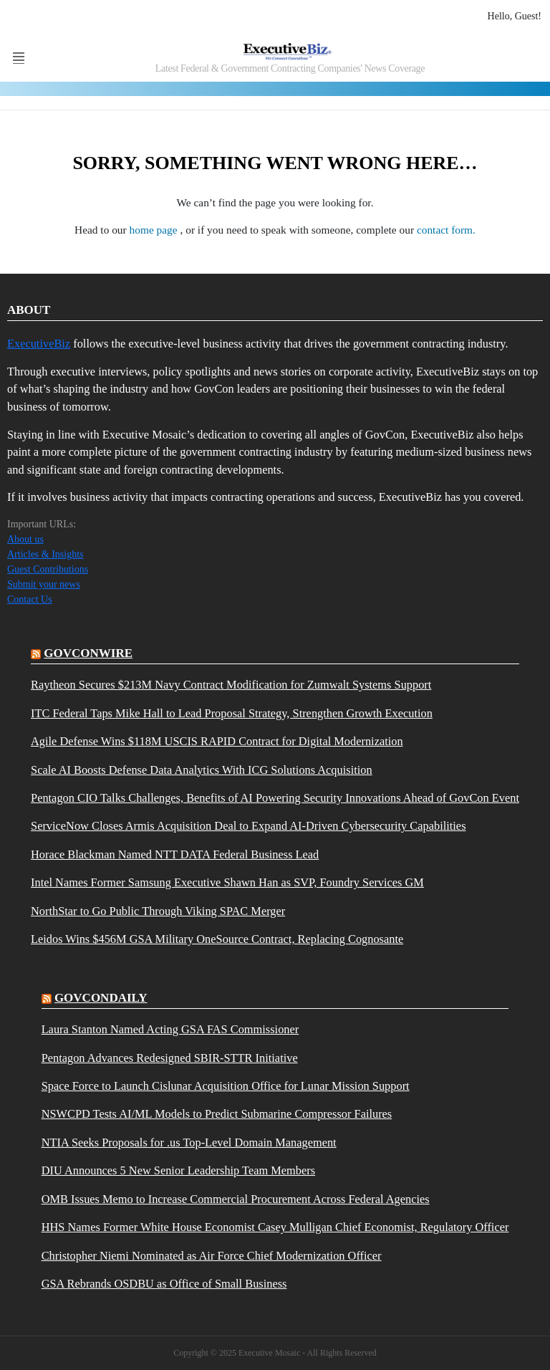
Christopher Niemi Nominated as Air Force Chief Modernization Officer (212, 1256)
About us (25, 539)
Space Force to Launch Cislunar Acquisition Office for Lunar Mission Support (226, 1086)
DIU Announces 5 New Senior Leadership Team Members (178, 1170)
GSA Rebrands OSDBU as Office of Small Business (164, 1284)
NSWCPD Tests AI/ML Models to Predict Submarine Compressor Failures (217, 1114)
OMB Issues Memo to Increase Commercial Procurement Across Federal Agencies (236, 1199)
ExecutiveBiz (38, 343)
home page (155, 230)
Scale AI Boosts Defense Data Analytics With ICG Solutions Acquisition (201, 770)
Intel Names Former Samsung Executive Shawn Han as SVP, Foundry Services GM (227, 882)
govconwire (88, 653)
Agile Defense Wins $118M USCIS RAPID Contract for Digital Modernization (217, 741)
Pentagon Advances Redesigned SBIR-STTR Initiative (170, 1058)
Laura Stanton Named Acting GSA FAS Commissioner (170, 1029)
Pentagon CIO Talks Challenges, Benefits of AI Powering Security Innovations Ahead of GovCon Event (275, 798)
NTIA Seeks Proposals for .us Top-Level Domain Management (189, 1142)
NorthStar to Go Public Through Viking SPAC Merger (158, 911)
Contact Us (29, 599)
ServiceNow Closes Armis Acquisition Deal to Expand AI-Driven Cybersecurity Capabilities (248, 826)
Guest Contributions (47, 569)
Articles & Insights (45, 554)
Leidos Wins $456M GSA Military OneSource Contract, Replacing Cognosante (217, 939)
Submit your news (43, 584)
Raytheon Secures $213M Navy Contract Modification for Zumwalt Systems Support (231, 685)
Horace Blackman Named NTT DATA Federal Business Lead (175, 854)
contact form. (446, 230)
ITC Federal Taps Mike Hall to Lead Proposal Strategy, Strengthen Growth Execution (232, 713)
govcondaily (101, 998)
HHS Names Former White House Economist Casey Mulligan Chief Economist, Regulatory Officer (275, 1227)
